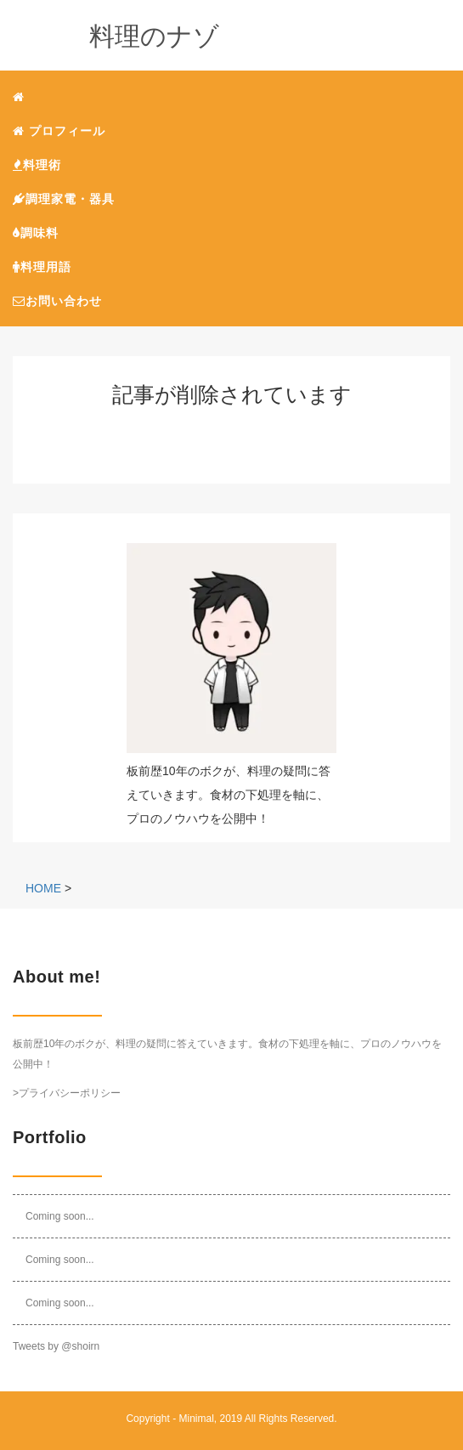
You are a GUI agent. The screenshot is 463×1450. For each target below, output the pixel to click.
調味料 (36, 233)
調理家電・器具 (64, 199)
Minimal (195, 1419)
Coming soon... (59, 1216)
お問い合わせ (57, 301)
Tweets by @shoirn (56, 1346)
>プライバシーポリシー (67, 1093)
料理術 (37, 165)
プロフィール (59, 131)
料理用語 (42, 267)
